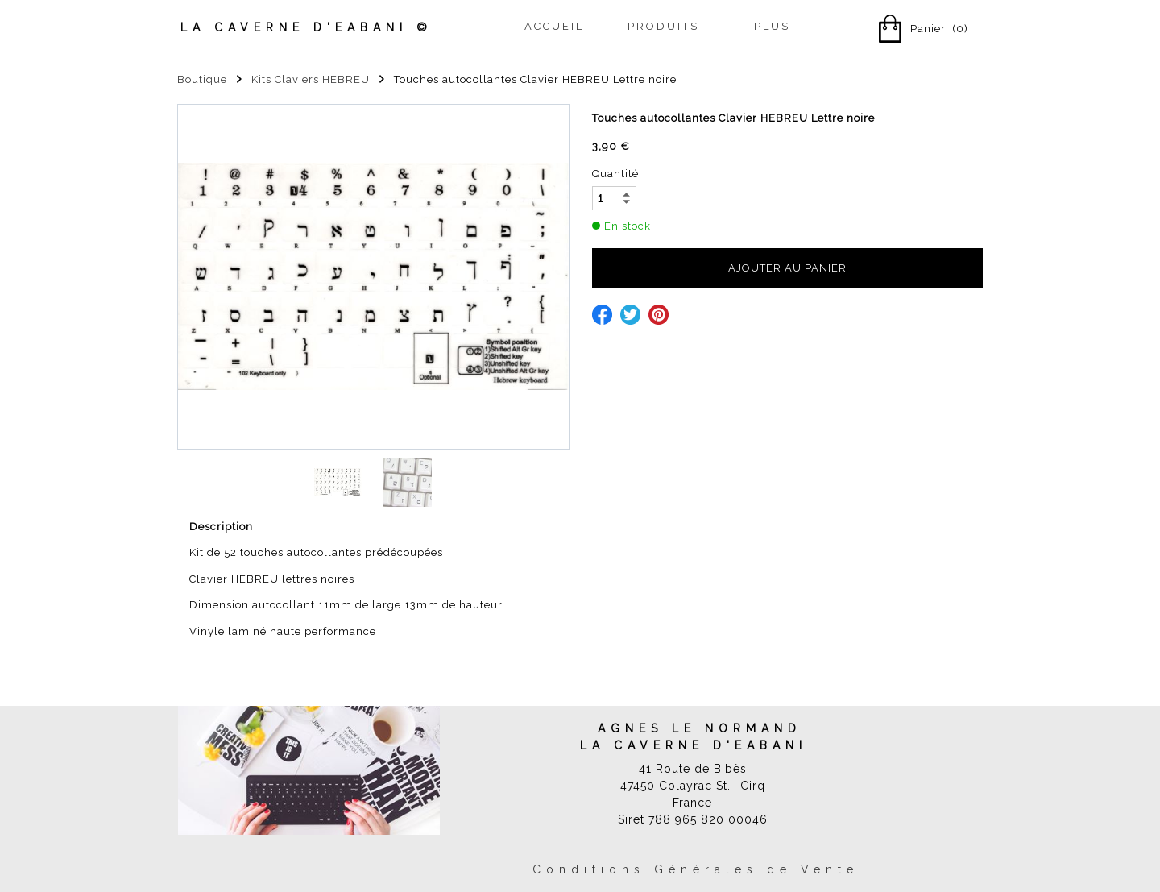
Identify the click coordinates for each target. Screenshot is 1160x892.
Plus (772, 26)
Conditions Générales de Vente (695, 869)
